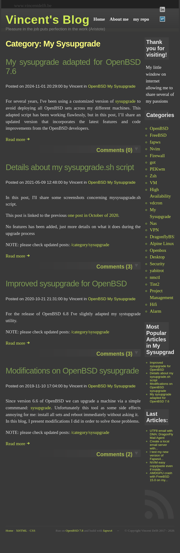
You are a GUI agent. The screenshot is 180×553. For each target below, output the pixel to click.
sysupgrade (125, 101)
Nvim (155, 148)
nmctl (155, 277)
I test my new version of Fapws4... (159, 455)
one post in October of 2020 (93, 215)
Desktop (157, 256)
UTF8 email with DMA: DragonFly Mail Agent (161, 434)
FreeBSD (158, 135)
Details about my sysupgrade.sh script (161, 376)
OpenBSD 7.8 (74, 530)
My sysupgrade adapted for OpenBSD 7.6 (160, 398)
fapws (155, 142)
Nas (153, 223)
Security (157, 263)
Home (9, 530)
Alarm (155, 311)
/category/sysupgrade (90, 244)
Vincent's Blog (48, 19)
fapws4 (107, 530)
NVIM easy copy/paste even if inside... (161, 466)
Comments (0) (114, 150)
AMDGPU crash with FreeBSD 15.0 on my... (161, 476)
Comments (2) (114, 454)
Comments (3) (114, 267)
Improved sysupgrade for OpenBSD (160, 366)
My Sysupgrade (121, 86)
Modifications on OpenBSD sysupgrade (161, 387)
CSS (32, 530)
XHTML (21, 530)
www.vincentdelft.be (33, 5)
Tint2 (154, 284)
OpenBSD (159, 128)
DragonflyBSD (163, 236)
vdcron (156, 202)
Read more (18, 139)
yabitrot (157, 270)
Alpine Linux (162, 243)
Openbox (158, 250)
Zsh (153, 175)
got (153, 162)
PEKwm (157, 169)
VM (153, 182)
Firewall (157, 155)
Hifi (153, 304)
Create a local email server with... (159, 445)
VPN (154, 229)
